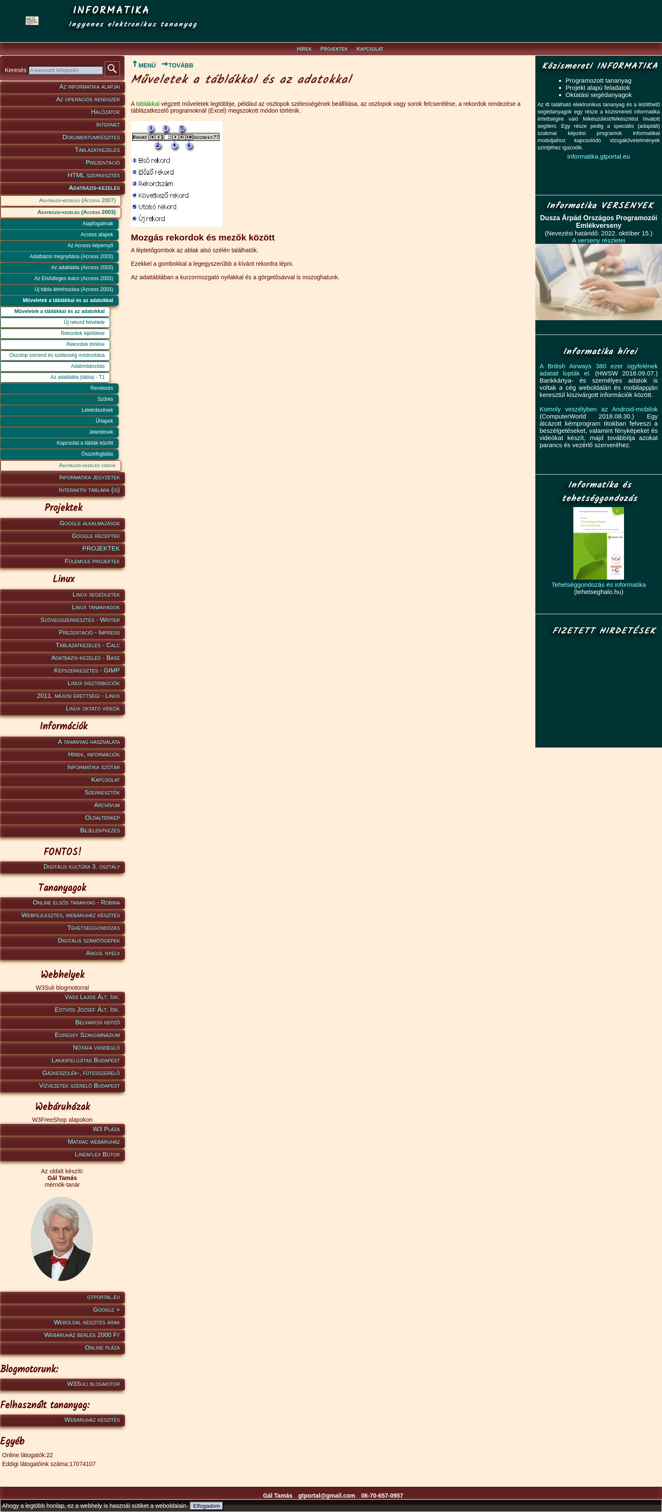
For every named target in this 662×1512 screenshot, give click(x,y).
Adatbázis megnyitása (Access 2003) (71, 256)
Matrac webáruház (94, 1141)
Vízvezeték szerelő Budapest (79, 1085)
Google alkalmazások (90, 522)
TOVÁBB (177, 65)
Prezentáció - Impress (89, 632)
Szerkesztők (102, 792)
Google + (106, 1309)
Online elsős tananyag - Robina (76, 902)
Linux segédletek (96, 594)
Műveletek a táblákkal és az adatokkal (68, 300)
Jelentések (101, 432)
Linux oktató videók (93, 708)
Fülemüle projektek (92, 560)
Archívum (107, 804)
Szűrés (105, 399)
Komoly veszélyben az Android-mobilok (599, 409)
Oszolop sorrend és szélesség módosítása (57, 355)
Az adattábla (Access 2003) (82, 267)
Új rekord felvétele (84, 322)
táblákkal (147, 103)
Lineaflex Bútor (97, 1154)
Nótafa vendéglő (96, 1047)
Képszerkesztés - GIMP (87, 670)
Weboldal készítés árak (87, 1322)
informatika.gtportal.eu (598, 156)
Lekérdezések (97, 410)
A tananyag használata (89, 741)
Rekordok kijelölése (83, 333)
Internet (108, 124)
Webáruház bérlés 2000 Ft (82, 1334)
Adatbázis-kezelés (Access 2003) (77, 212)
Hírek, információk (94, 754)
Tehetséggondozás (93, 927)
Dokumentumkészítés (91, 136)
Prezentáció (103, 162)
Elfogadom (206, 1506)
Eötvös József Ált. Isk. (87, 1009)
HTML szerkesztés (94, 174)
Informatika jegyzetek (89, 477)
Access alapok (97, 235)
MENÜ (143, 65)
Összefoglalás (97, 454)
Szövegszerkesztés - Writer (80, 619)
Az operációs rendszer (88, 99)
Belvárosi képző (97, 1022)
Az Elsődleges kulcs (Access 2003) (73, 278)
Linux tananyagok (96, 606)
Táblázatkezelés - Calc (88, 644)
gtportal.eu (103, 1296)
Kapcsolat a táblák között (85, 443)
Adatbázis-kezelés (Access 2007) (77, 200)
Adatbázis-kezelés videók (87, 465)
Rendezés (101, 388)
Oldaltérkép (102, 817)
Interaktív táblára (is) (89, 489)
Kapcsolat (369, 49)
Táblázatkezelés (97, 149)
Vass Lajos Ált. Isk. (92, 996)
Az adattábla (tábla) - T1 (77, 377)
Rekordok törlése (85, 344)
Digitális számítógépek (89, 940)
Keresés (16, 70)
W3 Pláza (106, 1128)
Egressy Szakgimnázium (87, 1034)
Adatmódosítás (88, 366)
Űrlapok (104, 421)
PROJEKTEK (101, 548)
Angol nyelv (103, 952)
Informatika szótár (94, 766)
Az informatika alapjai (90, 86)
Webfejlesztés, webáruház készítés (71, 914)
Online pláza (102, 1347)
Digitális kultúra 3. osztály (81, 866)
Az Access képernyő (90, 245)
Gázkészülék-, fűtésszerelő (81, 1072)
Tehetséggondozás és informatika (598, 584)
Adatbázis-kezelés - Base (85, 657)
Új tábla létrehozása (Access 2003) (74, 289)
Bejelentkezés (100, 830)
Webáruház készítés (92, 1419)
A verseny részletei (598, 240)
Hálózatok (105, 111)
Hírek (304, 49)
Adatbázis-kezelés (94, 187)
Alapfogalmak (97, 224)
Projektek (334, 49)
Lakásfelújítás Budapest (86, 1060)
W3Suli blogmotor (93, 1383)
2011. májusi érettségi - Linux (78, 695)
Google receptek (96, 535)
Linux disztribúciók (94, 682)
